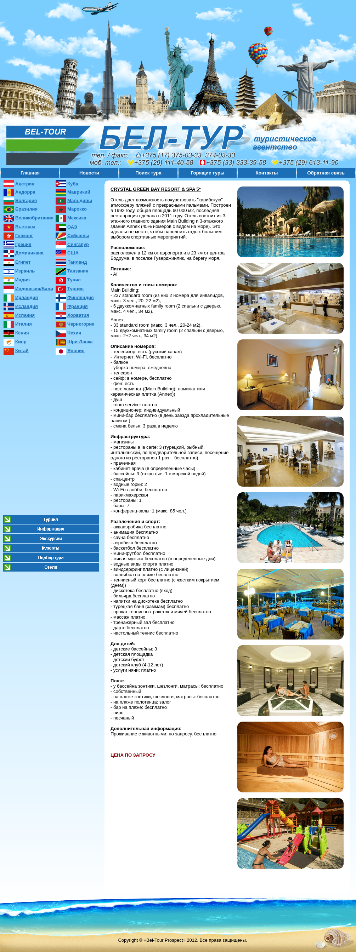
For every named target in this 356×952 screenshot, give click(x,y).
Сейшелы (78, 235)
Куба (72, 184)
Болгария (26, 200)
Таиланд (77, 262)
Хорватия (78, 315)
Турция (75, 288)
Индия (22, 279)
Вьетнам (25, 226)
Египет (22, 262)
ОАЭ (72, 227)
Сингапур (78, 244)
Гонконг (24, 235)
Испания (25, 315)
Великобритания (34, 217)
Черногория (81, 324)
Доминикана (29, 253)
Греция (23, 244)
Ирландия (26, 297)
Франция (77, 306)
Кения (22, 333)
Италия (23, 324)
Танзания (78, 271)
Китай (22, 350)
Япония (76, 350)
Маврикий (78, 192)
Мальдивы (79, 200)
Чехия (74, 333)
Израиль (25, 271)
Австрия (24, 184)
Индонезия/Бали (34, 288)
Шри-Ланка (80, 341)
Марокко (77, 209)
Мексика (76, 217)
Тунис (74, 279)
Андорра (25, 192)
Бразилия (26, 209)
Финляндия (80, 297)
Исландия (26, 306)
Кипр (21, 341)
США (73, 253)
